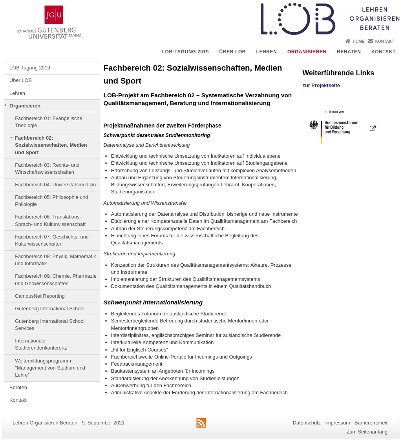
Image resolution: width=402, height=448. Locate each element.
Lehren (266, 52)
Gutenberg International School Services (49, 324)
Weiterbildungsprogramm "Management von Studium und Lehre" (50, 368)
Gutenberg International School (49, 308)
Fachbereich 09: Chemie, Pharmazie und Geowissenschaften (56, 279)
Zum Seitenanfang (366, 432)
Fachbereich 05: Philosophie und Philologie (51, 200)
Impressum (337, 423)
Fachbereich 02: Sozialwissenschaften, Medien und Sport (51, 145)
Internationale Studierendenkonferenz (41, 344)
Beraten (349, 52)
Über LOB (232, 52)
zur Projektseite (321, 85)
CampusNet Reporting (40, 296)
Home (358, 41)
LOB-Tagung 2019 (185, 52)
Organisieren (307, 52)
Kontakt (384, 41)
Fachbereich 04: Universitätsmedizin (55, 185)
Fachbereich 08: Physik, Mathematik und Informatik (55, 259)
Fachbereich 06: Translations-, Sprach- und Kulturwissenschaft (50, 220)
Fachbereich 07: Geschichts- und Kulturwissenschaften (52, 240)
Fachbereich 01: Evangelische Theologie (48, 121)
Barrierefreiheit (370, 423)
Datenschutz (307, 423)
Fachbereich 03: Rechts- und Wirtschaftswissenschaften (47, 168)
